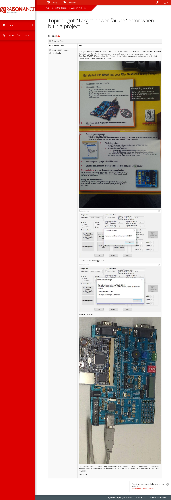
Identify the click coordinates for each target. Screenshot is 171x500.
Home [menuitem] (10, 25)
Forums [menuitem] (72, 2)
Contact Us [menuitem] (141, 497)
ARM (58, 35)
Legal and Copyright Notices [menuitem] (120, 497)
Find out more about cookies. (143, 488)
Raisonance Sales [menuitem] (158, 497)
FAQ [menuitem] (55, 2)
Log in (165, 2)
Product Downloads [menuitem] (18, 35)
